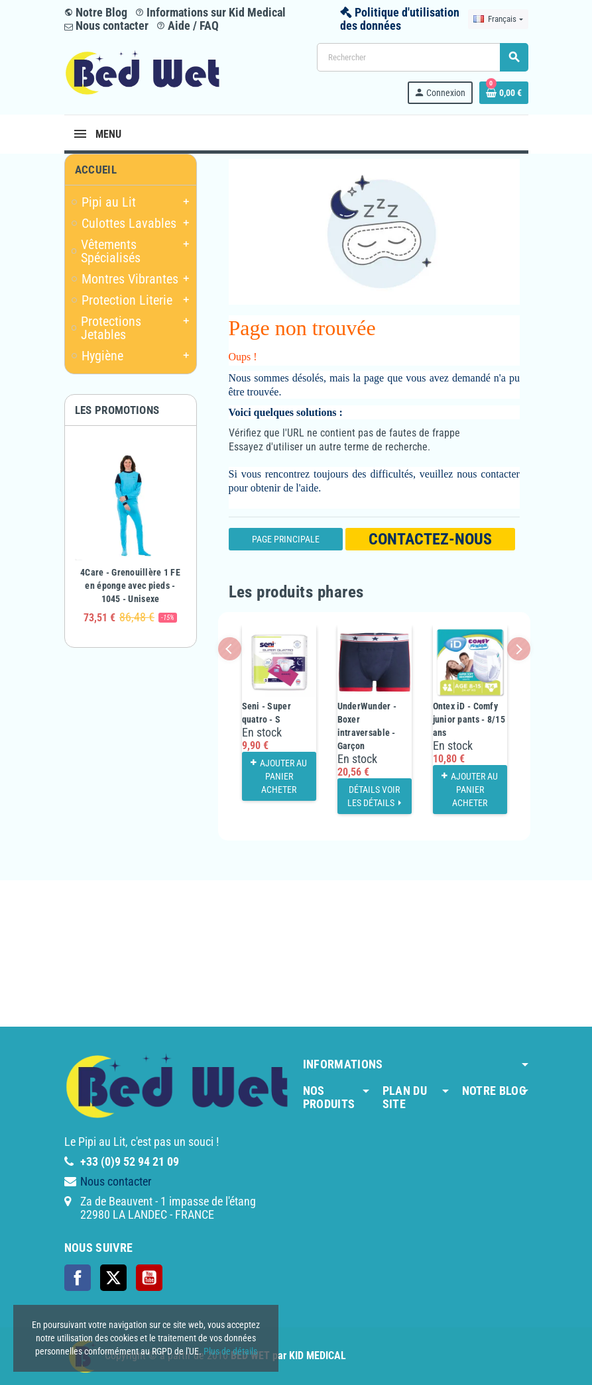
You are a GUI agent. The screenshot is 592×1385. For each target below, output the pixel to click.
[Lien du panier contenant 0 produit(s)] (503, 92)
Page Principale (286, 539)
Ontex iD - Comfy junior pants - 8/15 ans (469, 719)
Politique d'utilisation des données (399, 18)
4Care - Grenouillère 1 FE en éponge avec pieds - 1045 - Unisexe (130, 585)
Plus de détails (230, 1351)
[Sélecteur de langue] (498, 19)
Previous (229, 648)
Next (518, 648)
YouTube (149, 1277)
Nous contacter (106, 25)
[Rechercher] (422, 57)
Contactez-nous (430, 539)
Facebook (77, 1277)
